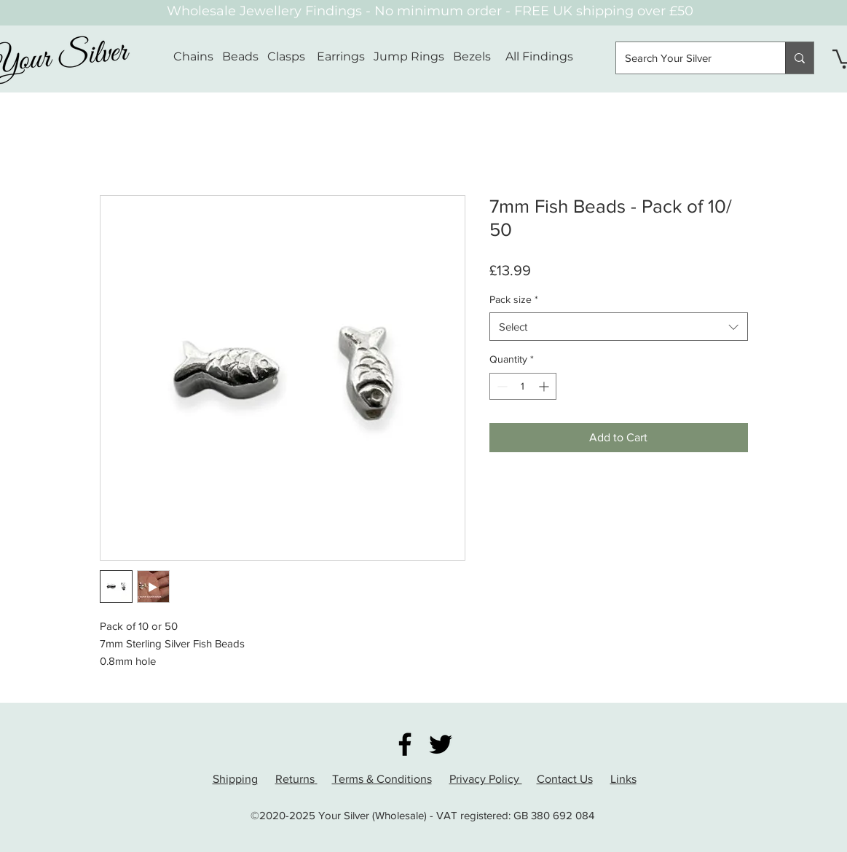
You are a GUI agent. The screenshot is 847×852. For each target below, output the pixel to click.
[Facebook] (405, 744)
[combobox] (618, 326)
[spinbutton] (523, 386)
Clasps (286, 56)
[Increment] (545, 386)
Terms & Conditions (382, 779)
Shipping (235, 779)
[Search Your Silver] (690, 58)
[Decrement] (501, 386)
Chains (193, 56)
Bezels (479, 56)
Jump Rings (409, 56)
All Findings (539, 56)
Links (623, 779)
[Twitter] (440, 744)
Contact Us (565, 779)
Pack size (513, 299)
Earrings (341, 56)
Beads (240, 56)
